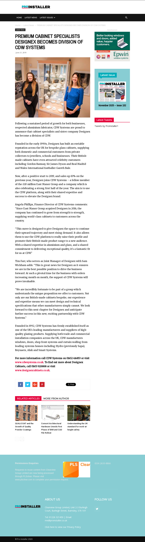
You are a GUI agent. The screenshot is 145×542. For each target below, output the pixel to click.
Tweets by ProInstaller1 (106, 126)
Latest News (31, 17)
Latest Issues (47, 17)
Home (19, 17)
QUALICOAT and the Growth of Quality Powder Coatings (24, 426)
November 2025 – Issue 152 (112, 105)
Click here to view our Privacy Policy (63, 527)
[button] (126, 17)
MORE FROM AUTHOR (56, 398)
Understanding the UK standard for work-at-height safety (77, 426)
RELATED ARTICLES (28, 398)
